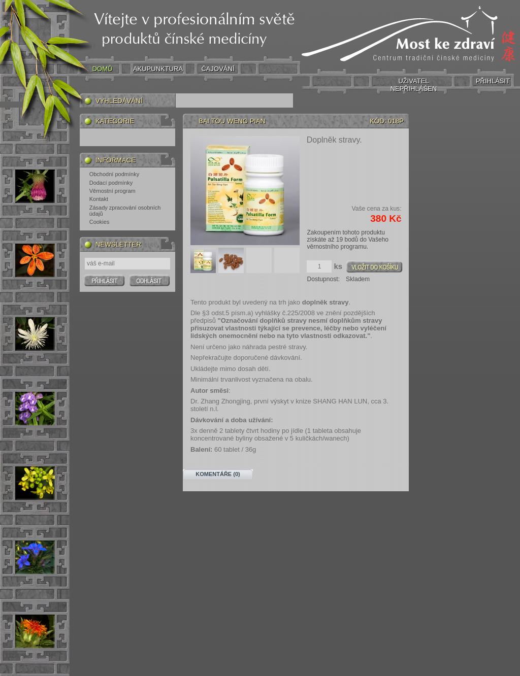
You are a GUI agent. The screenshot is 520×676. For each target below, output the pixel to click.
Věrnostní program (112, 191)
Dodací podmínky (111, 183)
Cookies (99, 222)
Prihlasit (104, 280)
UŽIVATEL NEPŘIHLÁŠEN (414, 84)
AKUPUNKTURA (158, 69)
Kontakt (98, 199)
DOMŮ (102, 69)
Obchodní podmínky (114, 174)
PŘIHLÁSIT (493, 81)
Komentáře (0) (218, 474)
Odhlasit (149, 280)
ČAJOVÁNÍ (217, 69)
